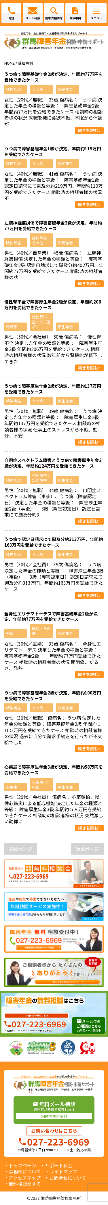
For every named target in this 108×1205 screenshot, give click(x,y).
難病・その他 (41, 631)
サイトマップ (63, 1171)
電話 (11, 18)
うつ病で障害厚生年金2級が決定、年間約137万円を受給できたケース (52, 389)
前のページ (20, 848)
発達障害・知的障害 (41, 478)
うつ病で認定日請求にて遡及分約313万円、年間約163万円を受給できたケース (53, 542)
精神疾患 (13, 89)
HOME (9, 63)
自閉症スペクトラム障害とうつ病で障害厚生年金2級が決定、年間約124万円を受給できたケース (53, 463)
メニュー (96, 18)
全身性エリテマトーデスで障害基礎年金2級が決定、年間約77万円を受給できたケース (51, 616)
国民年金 (65, 89)
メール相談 (33, 18)
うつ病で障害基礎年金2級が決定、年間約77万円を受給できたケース (53, 77)
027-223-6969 (39, 1024)
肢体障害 (13, 242)
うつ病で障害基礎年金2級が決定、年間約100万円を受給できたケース (52, 695)
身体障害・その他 (41, 240)
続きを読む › (89, 130)
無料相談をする (25, 1184)
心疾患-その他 (40, 784)
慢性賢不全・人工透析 (41, 321)
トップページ (22, 1165)
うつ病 (37, 89)
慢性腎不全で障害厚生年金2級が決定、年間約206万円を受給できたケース (52, 304)
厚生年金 (65, 326)
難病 (10, 633)
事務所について (25, 1171)
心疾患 (11, 787)
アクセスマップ (25, 1178)
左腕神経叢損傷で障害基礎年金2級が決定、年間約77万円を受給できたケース (53, 225)
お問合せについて (67, 1178)
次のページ (87, 848)
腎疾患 (11, 326)
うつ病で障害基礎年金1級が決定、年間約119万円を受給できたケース (52, 151)
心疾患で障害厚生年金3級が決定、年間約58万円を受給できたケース (53, 770)
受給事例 (75, 18)
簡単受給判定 (53, 18)
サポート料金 (59, 1165)
